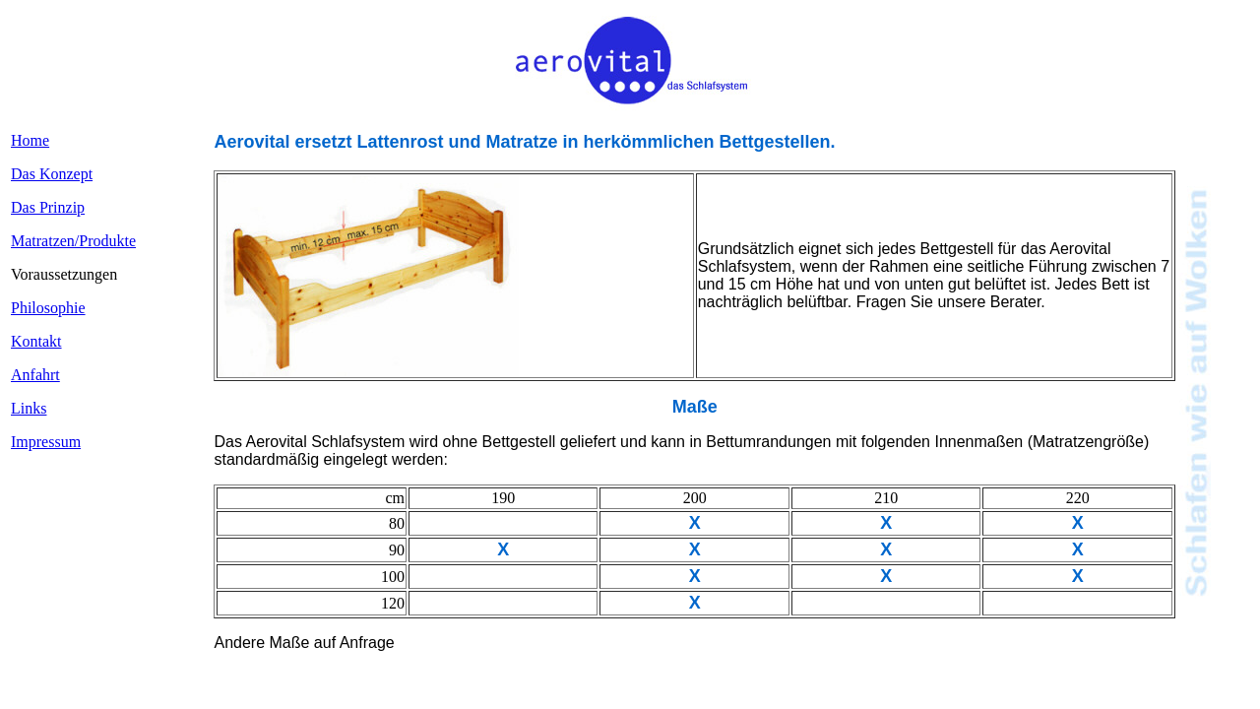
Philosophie (48, 307)
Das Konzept (52, 173)
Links (28, 408)
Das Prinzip (48, 207)
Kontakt (36, 341)
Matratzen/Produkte (73, 240)
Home (30, 140)
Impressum (46, 441)
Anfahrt (35, 374)
